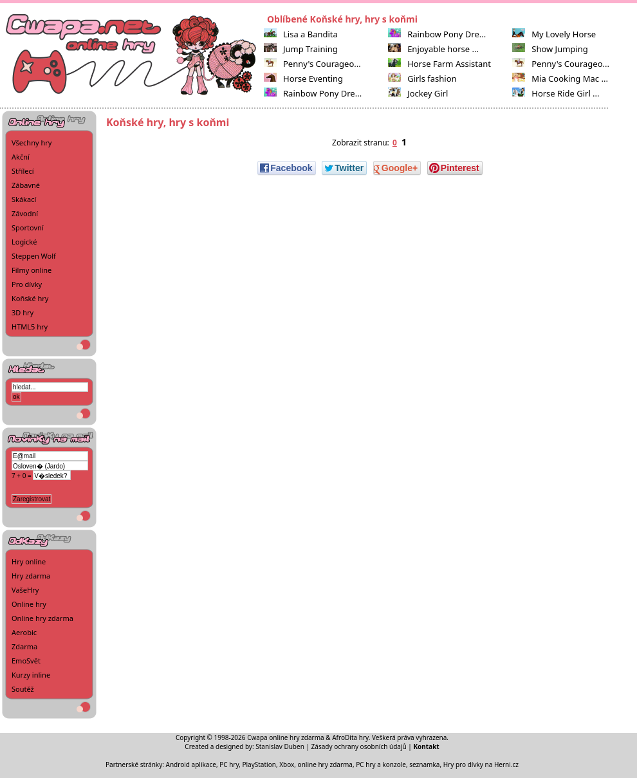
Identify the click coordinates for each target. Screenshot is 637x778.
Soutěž (23, 689)
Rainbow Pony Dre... (313, 93)
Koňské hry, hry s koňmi (167, 122)
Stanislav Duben (279, 746)
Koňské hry (30, 298)
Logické (24, 241)
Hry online (29, 561)
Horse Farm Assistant (439, 63)
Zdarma (24, 646)
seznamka (424, 764)
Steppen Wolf (34, 256)
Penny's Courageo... (312, 63)
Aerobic (24, 632)
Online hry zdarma (42, 618)
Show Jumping (550, 49)
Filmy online (31, 270)
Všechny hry (31, 142)
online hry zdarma (325, 764)
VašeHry (25, 590)
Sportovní (28, 227)
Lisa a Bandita (301, 34)
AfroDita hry (350, 737)
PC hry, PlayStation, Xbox (256, 764)
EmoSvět (26, 660)
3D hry (22, 312)
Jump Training (301, 49)
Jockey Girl (418, 93)
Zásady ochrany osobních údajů (359, 746)
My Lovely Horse (554, 34)
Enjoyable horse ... (433, 49)
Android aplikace (191, 764)
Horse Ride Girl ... (555, 93)
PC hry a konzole (381, 764)
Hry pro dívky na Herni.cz (481, 764)
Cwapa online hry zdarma (285, 737)
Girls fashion (422, 78)
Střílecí (23, 171)
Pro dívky (27, 284)
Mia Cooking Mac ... (560, 78)
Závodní (25, 213)
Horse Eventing (303, 78)
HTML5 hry (30, 326)
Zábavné (26, 185)
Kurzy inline (31, 675)
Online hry (29, 604)
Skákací (24, 199)
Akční (21, 157)
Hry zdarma (31, 575)
